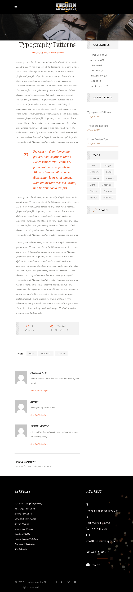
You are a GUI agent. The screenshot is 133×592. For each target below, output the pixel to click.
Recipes (46, 52)
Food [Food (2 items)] (109, 171)
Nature (61, 353)
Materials (46, 353)
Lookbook (95, 70)
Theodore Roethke (97, 125)
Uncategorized (57, 52)
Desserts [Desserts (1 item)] (95, 171)
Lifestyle (94, 65)
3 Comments (29, 328)
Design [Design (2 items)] (107, 165)
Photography (36, 52)
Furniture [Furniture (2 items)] (95, 178)
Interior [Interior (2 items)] (110, 178)
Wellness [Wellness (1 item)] (108, 197)
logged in (30, 466)
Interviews (95, 60)
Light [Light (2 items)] (92, 184)
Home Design (97, 54)
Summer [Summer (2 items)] (108, 191)
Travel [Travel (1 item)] (93, 197)
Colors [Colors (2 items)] (93, 165)
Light (31, 353)
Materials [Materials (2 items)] (107, 184)
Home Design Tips (97, 139)
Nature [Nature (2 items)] (93, 191)
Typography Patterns (99, 112)
